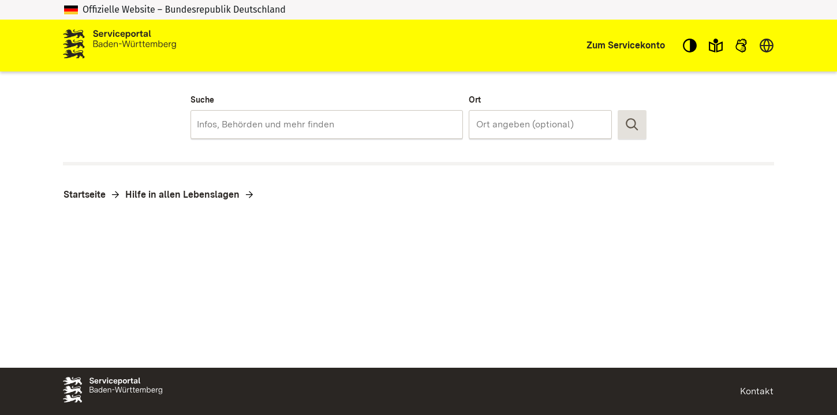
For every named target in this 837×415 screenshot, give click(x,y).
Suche (202, 99)
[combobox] (326, 124)
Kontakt (757, 391)
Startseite (84, 194)
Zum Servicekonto (625, 45)
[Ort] (540, 124)
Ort (475, 99)
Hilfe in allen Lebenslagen (182, 194)
